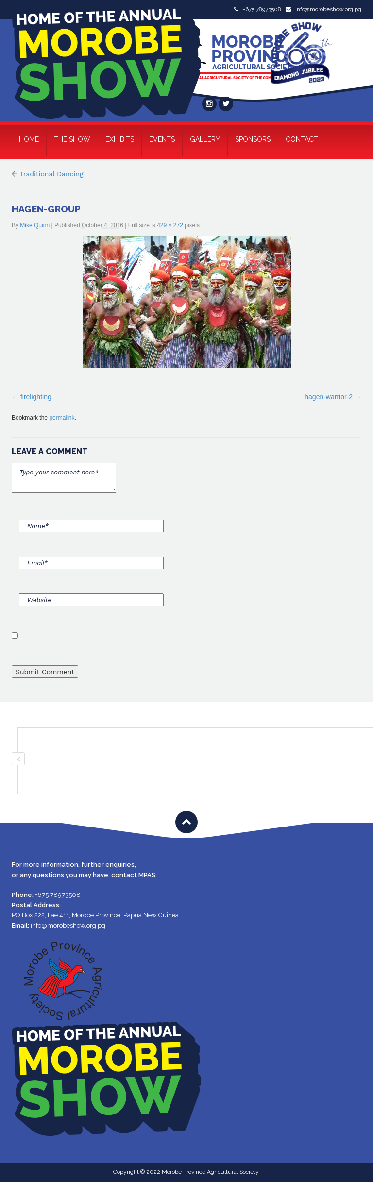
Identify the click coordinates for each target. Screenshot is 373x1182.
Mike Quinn (35, 225)
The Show (72, 139)
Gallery (205, 139)
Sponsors (253, 139)
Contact (302, 139)
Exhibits (119, 139)
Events (162, 139)
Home (29, 139)
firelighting (35, 397)
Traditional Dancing (47, 174)
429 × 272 (170, 225)
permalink (61, 417)
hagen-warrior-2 (329, 397)
